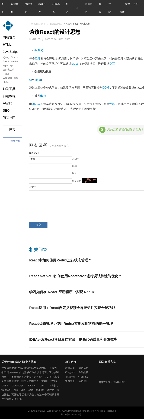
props (74, 63)
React (6, 61)
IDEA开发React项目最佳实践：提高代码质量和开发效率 (73, 339)
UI (77, 8)
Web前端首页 (38, 23)
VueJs (14, 57)
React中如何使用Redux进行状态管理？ (60, 260)
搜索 (125, 4)
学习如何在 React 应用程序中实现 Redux (62, 292)
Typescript (8, 65)
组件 (37, 58)
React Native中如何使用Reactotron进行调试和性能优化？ (75, 276)
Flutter (6, 82)
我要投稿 (12, 141)
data (38, 79)
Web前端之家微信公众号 (102, 372)
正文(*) (32, 187)
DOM (105, 87)
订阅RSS (83, 376)
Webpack (7, 78)
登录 (135, 4)
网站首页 (9, 37)
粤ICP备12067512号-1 (72, 414)
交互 (112, 63)
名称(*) (75, 159)
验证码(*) (77, 181)
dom (43, 95)
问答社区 (9, 118)
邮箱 (74, 166)
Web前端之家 (54, 410)
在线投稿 (83, 372)
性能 (112, 103)
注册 (122, 11)
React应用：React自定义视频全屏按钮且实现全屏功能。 (74, 308)
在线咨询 (70, 376)
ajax (16, 78)
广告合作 (70, 372)
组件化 (38, 50)
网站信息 (83, 368)
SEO (6, 110)
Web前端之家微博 (113, 372)
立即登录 (70, 381)
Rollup (6, 74)
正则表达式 (8, 69)
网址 (74, 173)
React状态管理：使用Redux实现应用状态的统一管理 (71, 324)
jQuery (6, 57)
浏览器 (36, 103)
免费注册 (83, 381)
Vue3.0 (14, 61)
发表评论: (34, 153)
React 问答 (56, 23)
